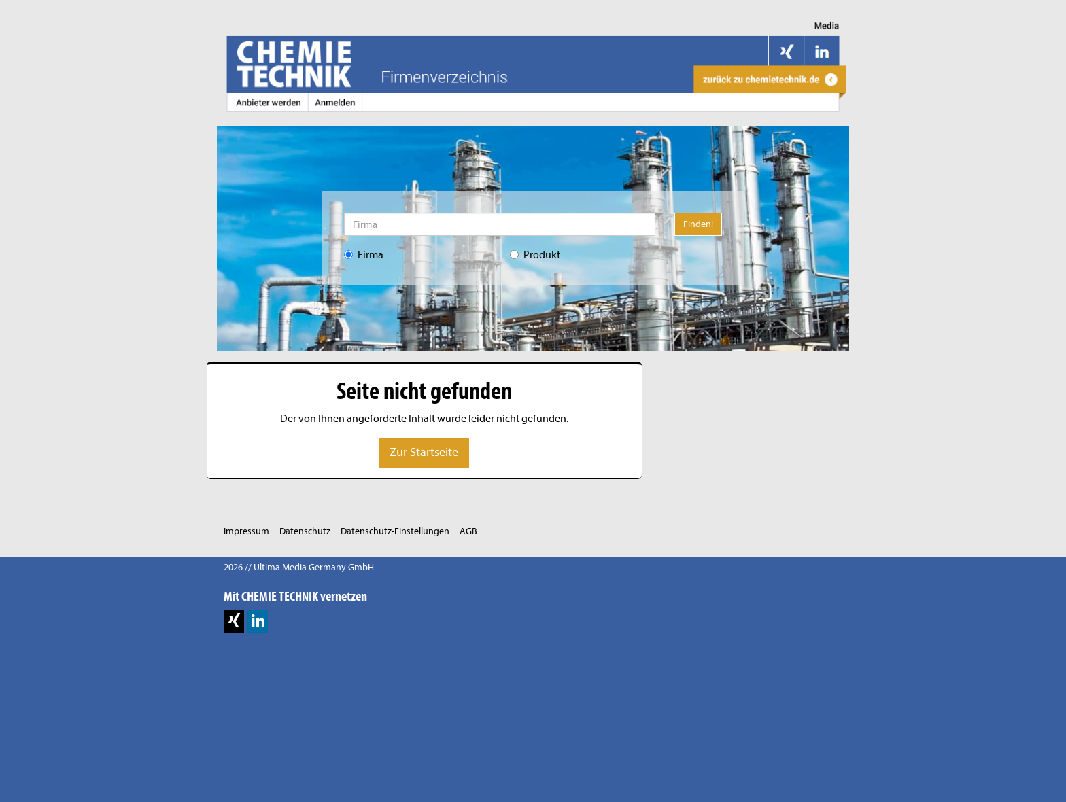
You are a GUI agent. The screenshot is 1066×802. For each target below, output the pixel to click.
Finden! (698, 224)
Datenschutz (304, 531)
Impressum (246, 531)
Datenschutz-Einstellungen (395, 531)
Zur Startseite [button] (424, 452)
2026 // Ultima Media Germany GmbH (299, 567)
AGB (468, 531)
